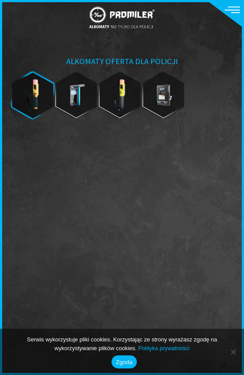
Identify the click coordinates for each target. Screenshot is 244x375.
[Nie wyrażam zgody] (233, 352)
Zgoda (124, 362)
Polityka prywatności (164, 348)
